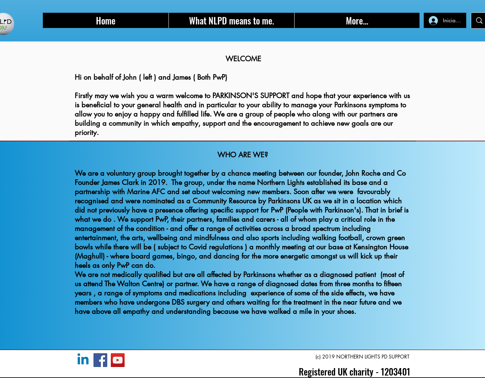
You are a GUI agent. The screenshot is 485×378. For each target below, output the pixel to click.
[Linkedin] (83, 360)
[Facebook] (100, 360)
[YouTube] (118, 360)
